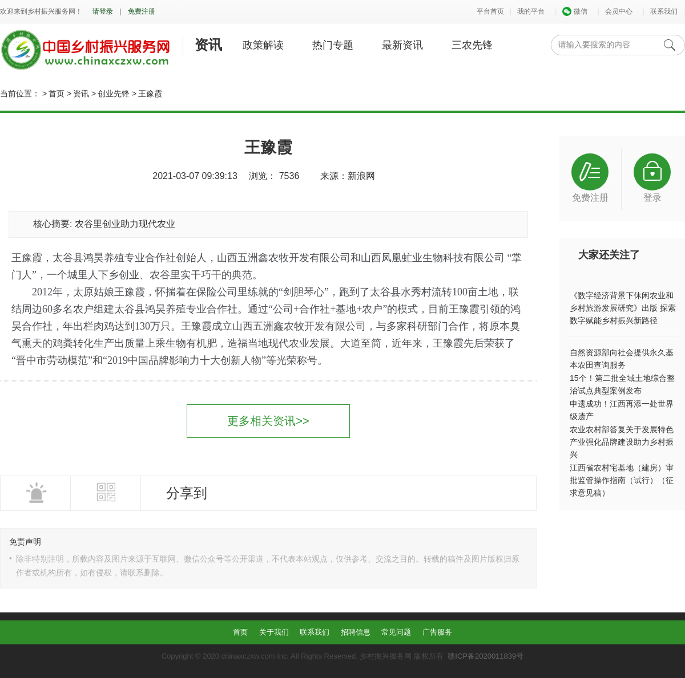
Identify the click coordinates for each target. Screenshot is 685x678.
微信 (574, 11)
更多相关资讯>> (268, 421)
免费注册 (141, 11)
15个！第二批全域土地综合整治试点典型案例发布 (622, 384)
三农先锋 (472, 45)
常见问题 (396, 632)
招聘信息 (355, 632)
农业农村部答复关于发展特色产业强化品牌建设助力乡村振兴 (622, 442)
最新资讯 (402, 45)
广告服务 (437, 632)
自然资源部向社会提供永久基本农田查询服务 (622, 359)
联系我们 (664, 11)
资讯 (208, 44)
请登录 (102, 11)
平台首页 (490, 11)
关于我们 (274, 632)
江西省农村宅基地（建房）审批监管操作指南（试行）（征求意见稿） (622, 480)
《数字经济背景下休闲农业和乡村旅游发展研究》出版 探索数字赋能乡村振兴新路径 (623, 308)
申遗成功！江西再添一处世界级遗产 (622, 410)
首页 (57, 93)
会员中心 (618, 11)
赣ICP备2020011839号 (485, 656)
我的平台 (531, 11)
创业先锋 (114, 93)
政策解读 (263, 45)
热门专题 (332, 45)
